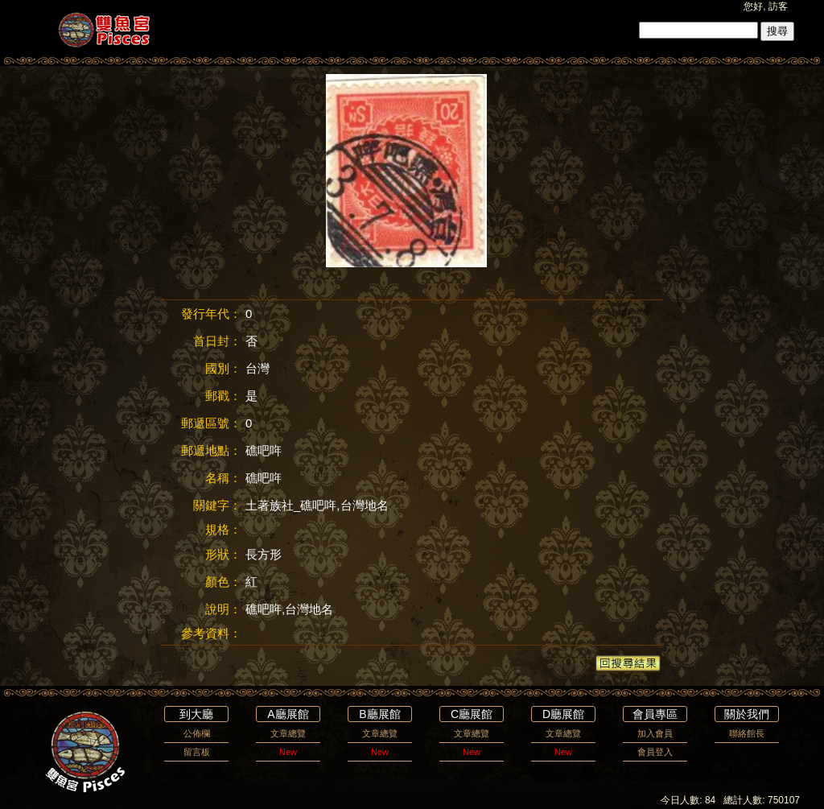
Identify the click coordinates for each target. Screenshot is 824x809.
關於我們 (746, 714)
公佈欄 (196, 733)
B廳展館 (379, 714)
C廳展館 (471, 714)
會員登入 (655, 752)
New (288, 752)
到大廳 (196, 714)
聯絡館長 (746, 733)
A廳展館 (287, 714)
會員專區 (655, 714)
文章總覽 (288, 733)
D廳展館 (563, 714)
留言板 (196, 752)
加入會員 (655, 733)
